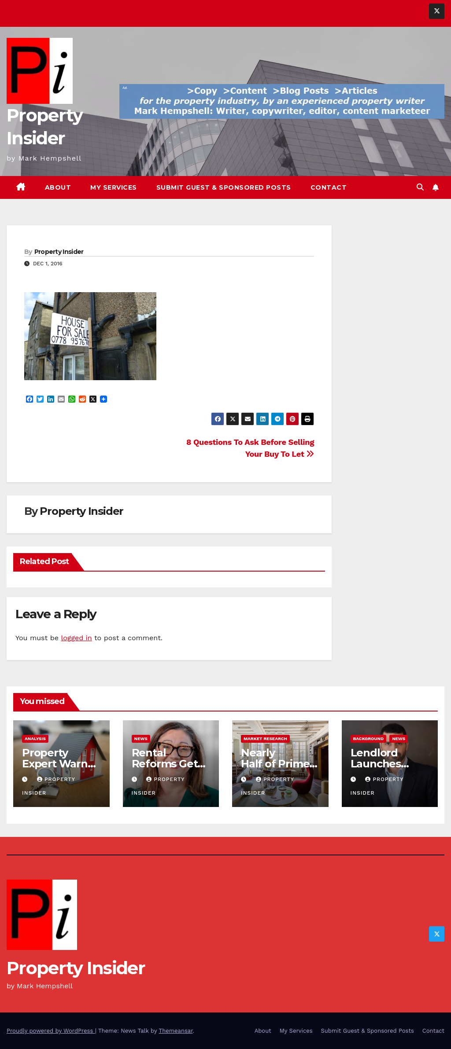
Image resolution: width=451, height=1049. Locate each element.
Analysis (35, 738)
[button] (420, 187)
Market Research (265, 738)
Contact (329, 187)
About (58, 187)
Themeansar (176, 1030)
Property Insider (59, 252)
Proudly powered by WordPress (51, 1030)
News (141, 738)
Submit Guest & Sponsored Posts (223, 187)
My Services (113, 187)
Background (368, 738)
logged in (76, 638)
